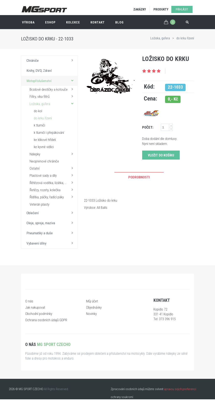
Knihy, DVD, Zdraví (39, 70)
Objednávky (94, 307)
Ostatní (52, 168)
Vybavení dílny (50, 243)
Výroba (28, 22)
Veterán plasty (39, 204)
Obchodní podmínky (38, 314)
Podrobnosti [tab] (139, 177)
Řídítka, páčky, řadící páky (52, 196)
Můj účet (92, 301)
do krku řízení (185, 38)
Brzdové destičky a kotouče (52, 89)
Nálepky (52, 153)
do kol (38, 111)
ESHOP (50, 22)
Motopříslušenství (50, 80)
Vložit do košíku (161, 155)
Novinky (91, 314)
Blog (119, 22)
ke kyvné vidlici (44, 147)
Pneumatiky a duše (50, 232)
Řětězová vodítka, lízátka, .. (52, 182)
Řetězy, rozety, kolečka (52, 189)
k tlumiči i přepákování (49, 132)
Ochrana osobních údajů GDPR (46, 320)
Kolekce (73, 22)
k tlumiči (39, 125)
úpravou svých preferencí (180, 389)
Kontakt (97, 22)
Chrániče (50, 60)
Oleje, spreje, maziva (50, 222)
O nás (29, 301)
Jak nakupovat (35, 307)
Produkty (160, 9)
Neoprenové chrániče (44, 161)
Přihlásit (182, 9)
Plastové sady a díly (52, 175)
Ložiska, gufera (160, 38)
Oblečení (50, 212)
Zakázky (139, 9)
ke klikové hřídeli (45, 140)
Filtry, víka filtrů (52, 96)
